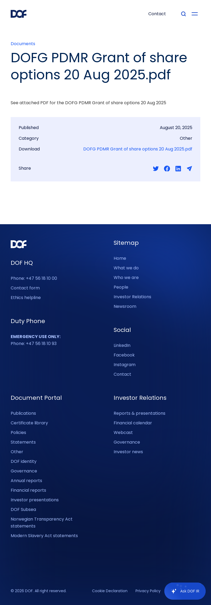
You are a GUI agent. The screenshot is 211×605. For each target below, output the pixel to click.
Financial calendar (133, 423)
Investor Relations (132, 297)
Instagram (125, 365)
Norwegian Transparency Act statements (42, 522)
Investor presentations (35, 500)
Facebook (124, 355)
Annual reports (26, 481)
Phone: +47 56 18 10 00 (34, 278)
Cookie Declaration (110, 591)
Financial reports (28, 490)
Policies (18, 432)
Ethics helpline (26, 297)
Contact (122, 374)
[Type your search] (183, 14)
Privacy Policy (148, 591)
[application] (182, 591)
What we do (126, 268)
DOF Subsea (23, 509)
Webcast (123, 432)
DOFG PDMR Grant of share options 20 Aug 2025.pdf (137, 149)
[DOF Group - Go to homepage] (19, 14)
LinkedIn (122, 345)
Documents (23, 43)
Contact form (25, 288)
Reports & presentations (139, 413)
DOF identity (24, 461)
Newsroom (125, 306)
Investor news (128, 452)
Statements (23, 442)
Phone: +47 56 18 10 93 (36, 340)
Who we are (126, 277)
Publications (23, 413)
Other (17, 452)
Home (120, 258)
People (121, 287)
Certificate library (29, 423)
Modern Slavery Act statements (44, 536)
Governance (24, 471)
